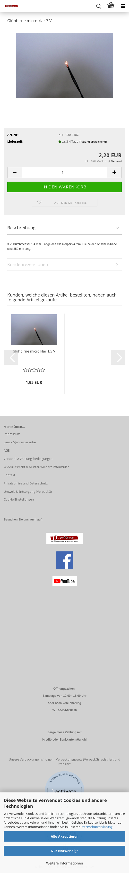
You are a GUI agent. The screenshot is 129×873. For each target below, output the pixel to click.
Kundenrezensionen (27, 264)
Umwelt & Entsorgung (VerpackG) (28, 491)
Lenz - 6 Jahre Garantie (20, 442)
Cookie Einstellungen (19, 499)
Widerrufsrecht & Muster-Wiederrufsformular (36, 467)
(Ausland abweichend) (93, 141)
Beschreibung (21, 228)
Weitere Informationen (64, 863)
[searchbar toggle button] (99, 6)
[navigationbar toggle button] (123, 6)
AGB (7, 450)
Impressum (12, 434)
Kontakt (9, 475)
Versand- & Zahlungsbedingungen (28, 458)
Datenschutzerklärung (96, 827)
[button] (14, 172)
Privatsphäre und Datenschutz (26, 483)
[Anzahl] (64, 172)
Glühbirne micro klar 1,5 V (34, 351)
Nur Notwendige (64, 850)
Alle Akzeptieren (64, 836)
